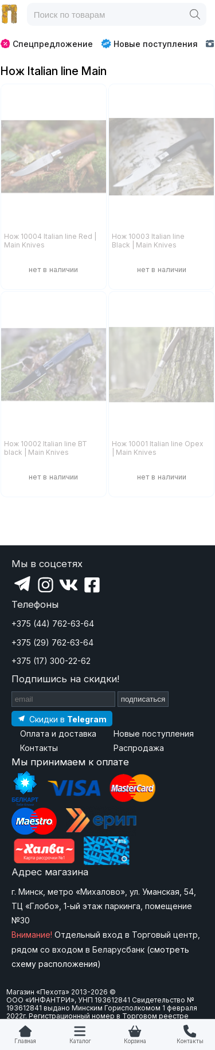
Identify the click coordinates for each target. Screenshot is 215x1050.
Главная (25, 1041)
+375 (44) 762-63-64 (52, 623)
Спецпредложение (47, 44)
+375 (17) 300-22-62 (51, 661)
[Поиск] (194, 14)
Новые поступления (149, 43)
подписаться (143, 699)
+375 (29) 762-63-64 (52, 642)
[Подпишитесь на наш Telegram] (61, 718)
